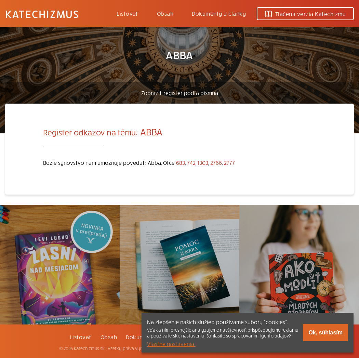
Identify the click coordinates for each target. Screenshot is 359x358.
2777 (229, 162)
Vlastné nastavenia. (171, 343)
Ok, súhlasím (325, 332)
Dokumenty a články (219, 13)
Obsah (165, 13)
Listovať (127, 13)
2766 (216, 162)
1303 (203, 162)
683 (180, 162)
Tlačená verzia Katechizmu (305, 13)
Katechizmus (42, 14)
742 (191, 162)
